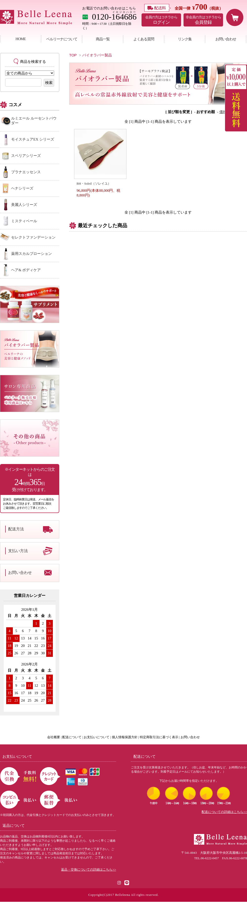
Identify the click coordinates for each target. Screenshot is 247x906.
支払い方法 (18, 551)
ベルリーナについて (61, 39)
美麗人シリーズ (24, 205)
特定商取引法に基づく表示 (159, 737)
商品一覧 (103, 39)
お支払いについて (96, 737)
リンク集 (185, 39)
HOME (21, 39)
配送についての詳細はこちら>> (224, 812)
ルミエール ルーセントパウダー (34, 120)
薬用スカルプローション (31, 254)
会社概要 (53, 737)
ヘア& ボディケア (26, 270)
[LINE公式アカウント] (127, 882)
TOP (73, 55)
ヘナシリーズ (22, 188)
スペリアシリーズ (26, 156)
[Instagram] (119, 882)
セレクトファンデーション (33, 237)
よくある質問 (143, 39)
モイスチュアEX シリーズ (32, 139)
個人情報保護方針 (125, 737)
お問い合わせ (225, 39)
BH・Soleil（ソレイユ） (94, 183)
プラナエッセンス (26, 172)
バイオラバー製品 (97, 55)
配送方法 (16, 529)
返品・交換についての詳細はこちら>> (88, 869)
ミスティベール (24, 221)
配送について (72, 737)
